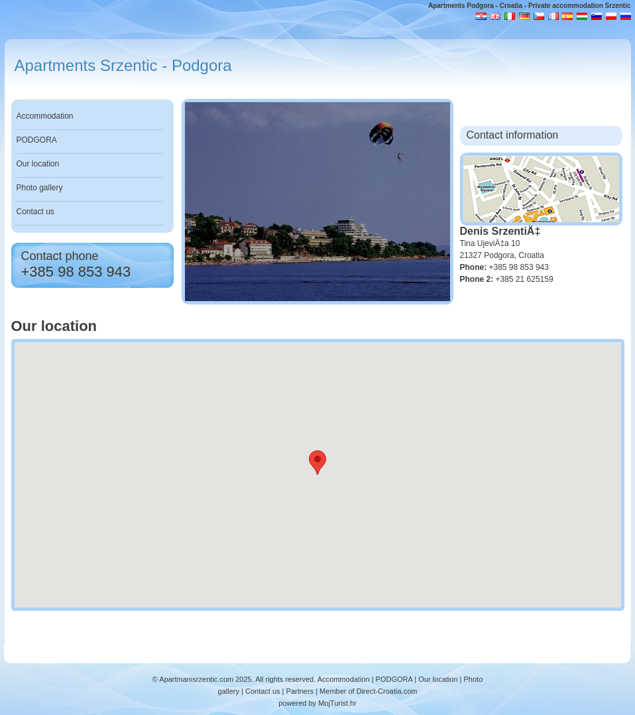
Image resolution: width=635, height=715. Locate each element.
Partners (300, 691)
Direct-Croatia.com (387, 691)
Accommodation (45, 116)
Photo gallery (40, 187)
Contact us (35, 211)
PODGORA (37, 140)
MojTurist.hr (337, 703)
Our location (38, 163)
